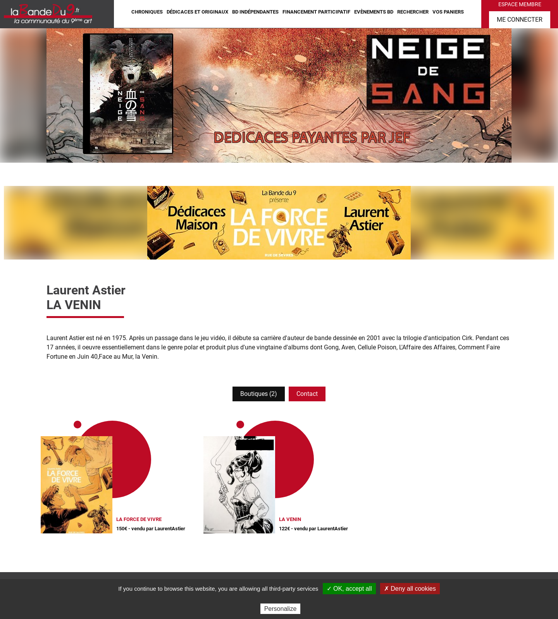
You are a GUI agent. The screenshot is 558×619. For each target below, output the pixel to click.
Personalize (280, 608)
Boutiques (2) (258, 393)
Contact (307, 393)
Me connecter (519, 19)
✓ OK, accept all (349, 588)
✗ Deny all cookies (410, 588)
